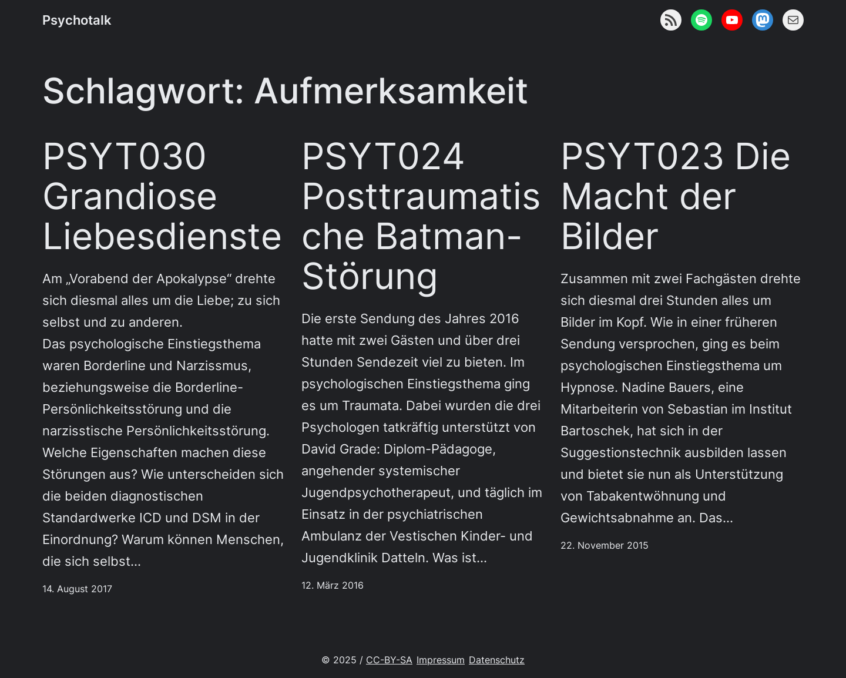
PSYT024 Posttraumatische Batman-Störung (420, 216)
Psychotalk (77, 20)
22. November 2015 (604, 545)
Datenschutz (497, 660)
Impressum (441, 660)
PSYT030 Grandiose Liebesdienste (162, 196)
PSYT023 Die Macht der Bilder (675, 196)
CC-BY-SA (389, 660)
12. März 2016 (332, 585)
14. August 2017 (77, 589)
